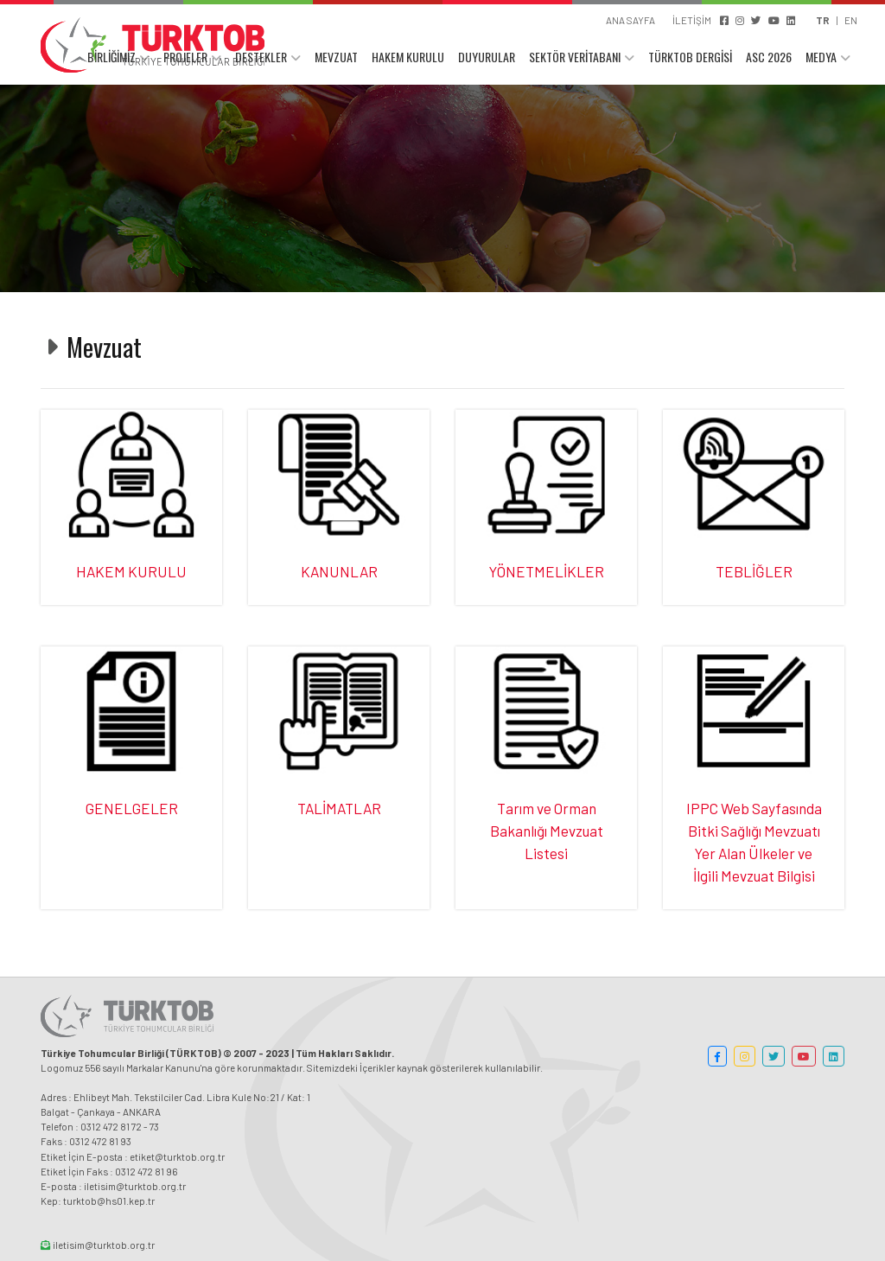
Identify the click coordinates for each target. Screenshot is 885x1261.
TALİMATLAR (339, 808)
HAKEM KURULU (408, 58)
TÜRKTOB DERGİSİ (690, 58)
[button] (717, 1056)
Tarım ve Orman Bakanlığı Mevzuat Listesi (546, 830)
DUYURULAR (486, 58)
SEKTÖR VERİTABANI (575, 58)
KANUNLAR (339, 571)
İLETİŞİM (691, 20)
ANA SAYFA (630, 20)
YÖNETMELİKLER (546, 571)
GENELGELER (132, 808)
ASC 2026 (769, 58)
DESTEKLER (261, 58)
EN (850, 20)
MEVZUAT (336, 58)
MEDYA (821, 58)
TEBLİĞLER (754, 571)
